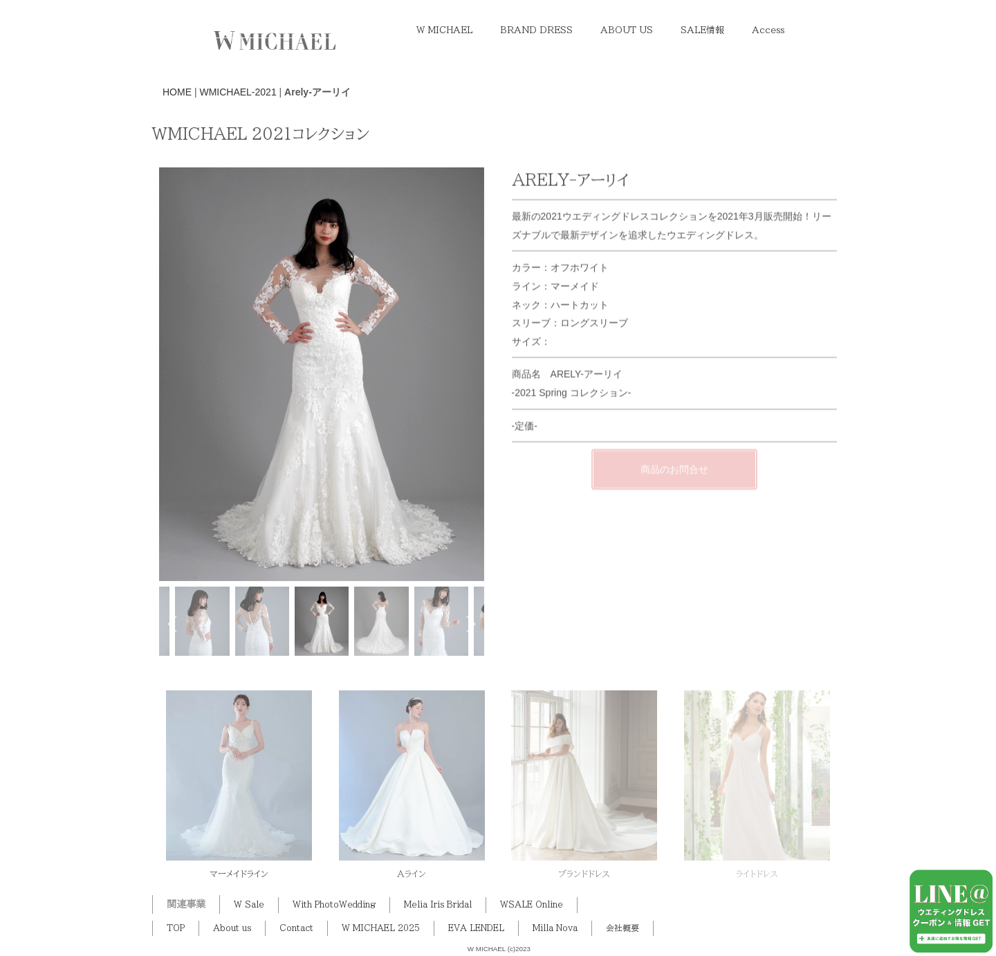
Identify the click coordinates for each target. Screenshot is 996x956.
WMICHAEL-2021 (237, 92)
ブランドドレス (584, 874)
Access (768, 30)
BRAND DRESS (536, 30)
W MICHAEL (444, 30)
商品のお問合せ (674, 483)
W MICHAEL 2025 (381, 928)
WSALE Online (531, 904)
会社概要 (622, 928)
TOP (176, 928)
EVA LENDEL (476, 928)
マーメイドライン (239, 874)
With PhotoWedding (334, 904)
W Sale (249, 904)
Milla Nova (555, 928)
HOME (177, 92)
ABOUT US (626, 30)
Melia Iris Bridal (438, 904)
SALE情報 (702, 30)
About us (232, 928)
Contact (296, 928)
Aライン (411, 874)
